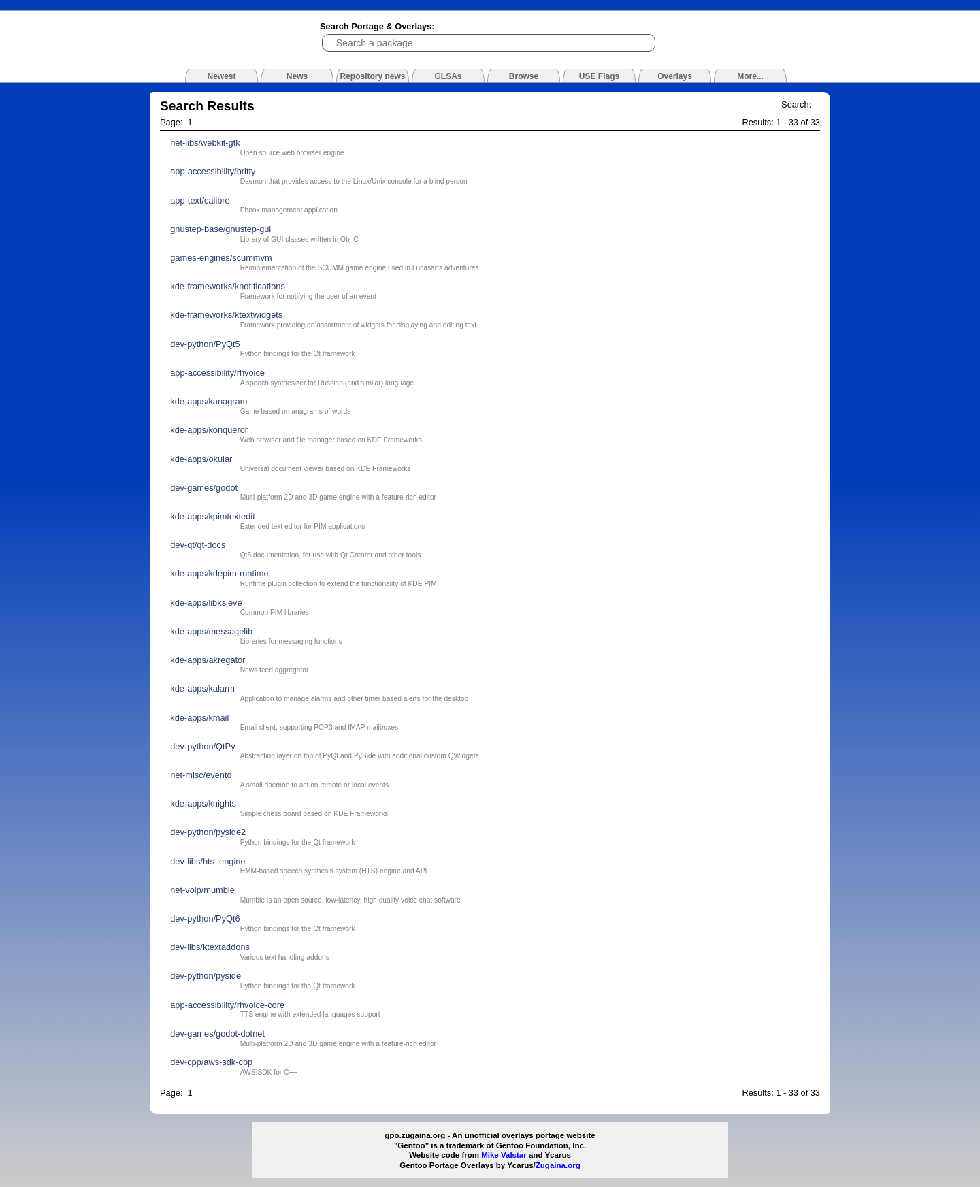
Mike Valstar (504, 1155)
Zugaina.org (558, 1165)
